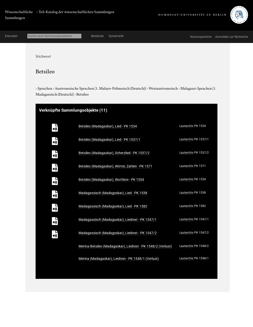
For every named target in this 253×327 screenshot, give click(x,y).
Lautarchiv (186, 126)
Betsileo (82, 94)
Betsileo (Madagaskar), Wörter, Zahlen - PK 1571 (115, 166)
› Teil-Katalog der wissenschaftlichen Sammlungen (75, 11)
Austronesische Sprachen (101, 88)
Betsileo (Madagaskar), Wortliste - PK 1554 (111, 180)
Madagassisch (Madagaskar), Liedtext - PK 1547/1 (118, 220)
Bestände (97, 36)
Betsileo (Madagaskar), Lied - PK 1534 (108, 126)
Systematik (116, 36)
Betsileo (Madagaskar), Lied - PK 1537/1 (109, 140)
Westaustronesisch (163, 88)
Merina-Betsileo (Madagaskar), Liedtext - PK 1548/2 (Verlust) (125, 246)
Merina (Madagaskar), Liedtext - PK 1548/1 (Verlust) (119, 259)
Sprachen (45, 88)
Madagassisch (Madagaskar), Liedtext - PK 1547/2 (118, 233)
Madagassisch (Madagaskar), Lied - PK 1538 (113, 193)
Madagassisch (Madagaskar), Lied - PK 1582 (113, 206)
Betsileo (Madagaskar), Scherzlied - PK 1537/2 (114, 153)
